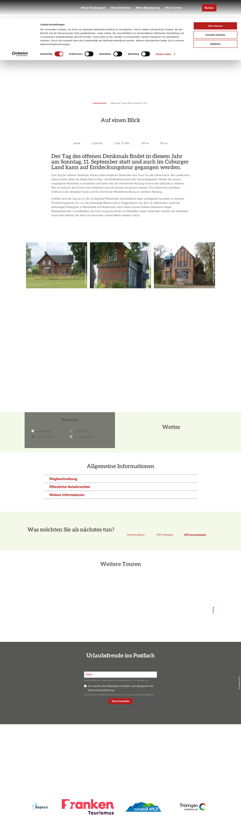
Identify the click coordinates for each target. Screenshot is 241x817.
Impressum (183, 734)
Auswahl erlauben (215, 16)
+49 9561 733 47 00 (59, 753)
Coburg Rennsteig (99, 103)
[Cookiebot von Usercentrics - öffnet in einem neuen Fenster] (19, 36)
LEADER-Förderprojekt (184, 756)
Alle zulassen (215, 7)
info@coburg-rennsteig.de (61, 757)
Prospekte (120, 745)
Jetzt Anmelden (120, 701)
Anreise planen (120, 734)
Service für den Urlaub (183, 751)
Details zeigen (163, 36)
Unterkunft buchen (120, 740)
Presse (184, 745)
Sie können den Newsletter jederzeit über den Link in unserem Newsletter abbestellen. (119, 695)
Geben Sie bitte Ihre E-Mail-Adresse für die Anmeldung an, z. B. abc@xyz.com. (116, 680)
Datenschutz (183, 740)
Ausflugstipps (120, 751)
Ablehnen (215, 25)
